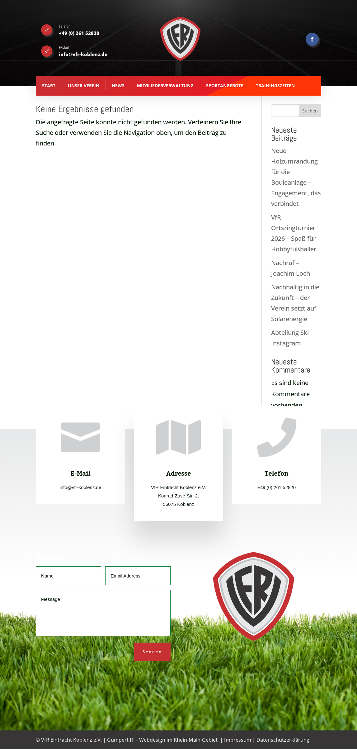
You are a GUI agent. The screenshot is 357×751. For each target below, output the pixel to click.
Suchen (310, 111)
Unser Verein (83, 85)
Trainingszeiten (275, 85)
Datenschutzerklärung (282, 739)
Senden (152, 651)
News (118, 85)
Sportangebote (224, 85)
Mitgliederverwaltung (165, 85)
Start (48, 85)
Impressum (237, 739)
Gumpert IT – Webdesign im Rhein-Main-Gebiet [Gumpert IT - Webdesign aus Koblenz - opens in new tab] (162, 739)
